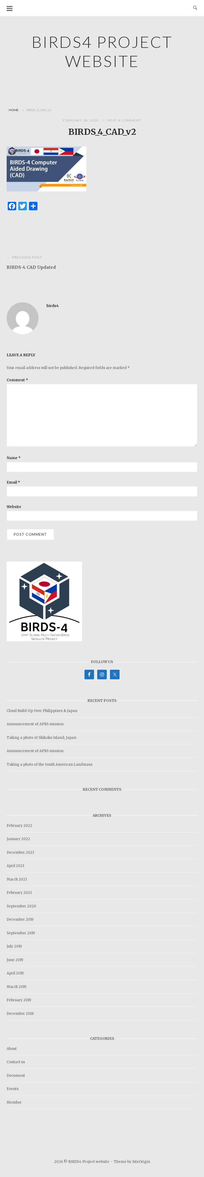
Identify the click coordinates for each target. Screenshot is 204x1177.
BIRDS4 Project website (102, 51)
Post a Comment (124, 120)
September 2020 (21, 906)
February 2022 (19, 825)
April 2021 (15, 866)
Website (14, 507)
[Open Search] (195, 8)
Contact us (16, 1062)
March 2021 (17, 879)
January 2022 (18, 839)
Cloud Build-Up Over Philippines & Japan (42, 711)
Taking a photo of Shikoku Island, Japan (41, 737)
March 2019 (16, 987)
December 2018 (20, 1013)
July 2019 (14, 946)
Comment (17, 380)
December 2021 (20, 852)
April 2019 (15, 973)
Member (14, 1102)
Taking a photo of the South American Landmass (49, 764)
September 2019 (21, 933)
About (12, 1048)
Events (13, 1089)
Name (14, 458)
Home (14, 110)
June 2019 (15, 960)
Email (13, 482)
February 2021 (19, 892)
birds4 (52, 305)
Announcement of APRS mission (35, 724)
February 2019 (19, 1000)
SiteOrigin (141, 1161)
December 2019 (20, 919)
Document (16, 1075)
